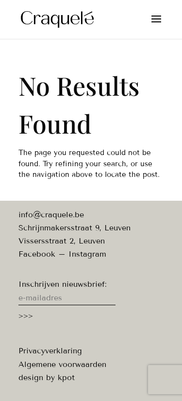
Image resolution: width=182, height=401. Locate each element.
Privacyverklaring (50, 350)
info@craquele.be (51, 214)
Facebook (36, 254)
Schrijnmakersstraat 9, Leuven (74, 227)
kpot (66, 377)
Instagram (87, 254)
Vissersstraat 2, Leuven (61, 240)
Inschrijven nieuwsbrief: (62, 284)
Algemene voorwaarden (62, 364)
